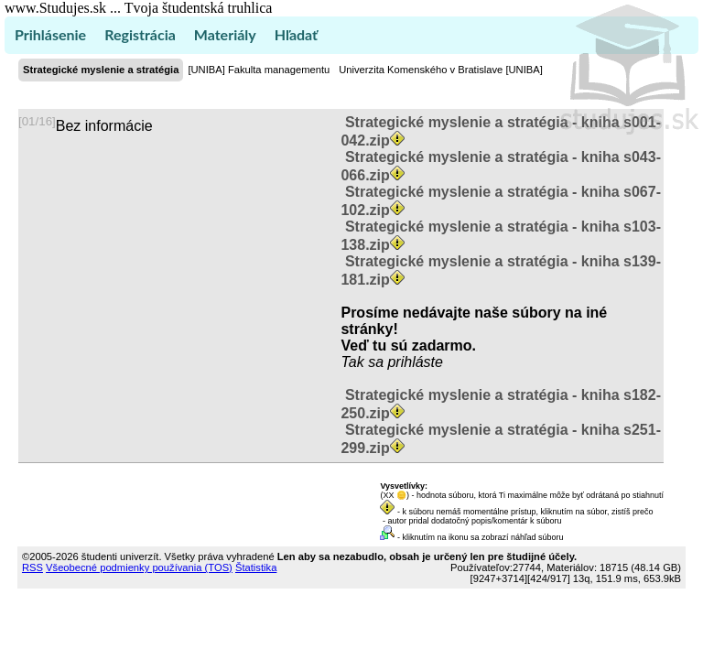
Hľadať (296, 34)
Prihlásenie (50, 34)
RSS (32, 567)
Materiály (225, 34)
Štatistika (255, 567)
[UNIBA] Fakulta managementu (259, 69)
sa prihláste (405, 362)
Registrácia (140, 34)
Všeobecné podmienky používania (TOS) (139, 567)
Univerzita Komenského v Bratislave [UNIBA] (441, 69)
